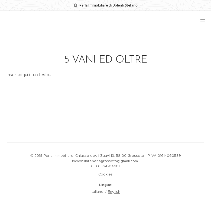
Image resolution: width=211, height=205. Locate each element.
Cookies (105, 174)
